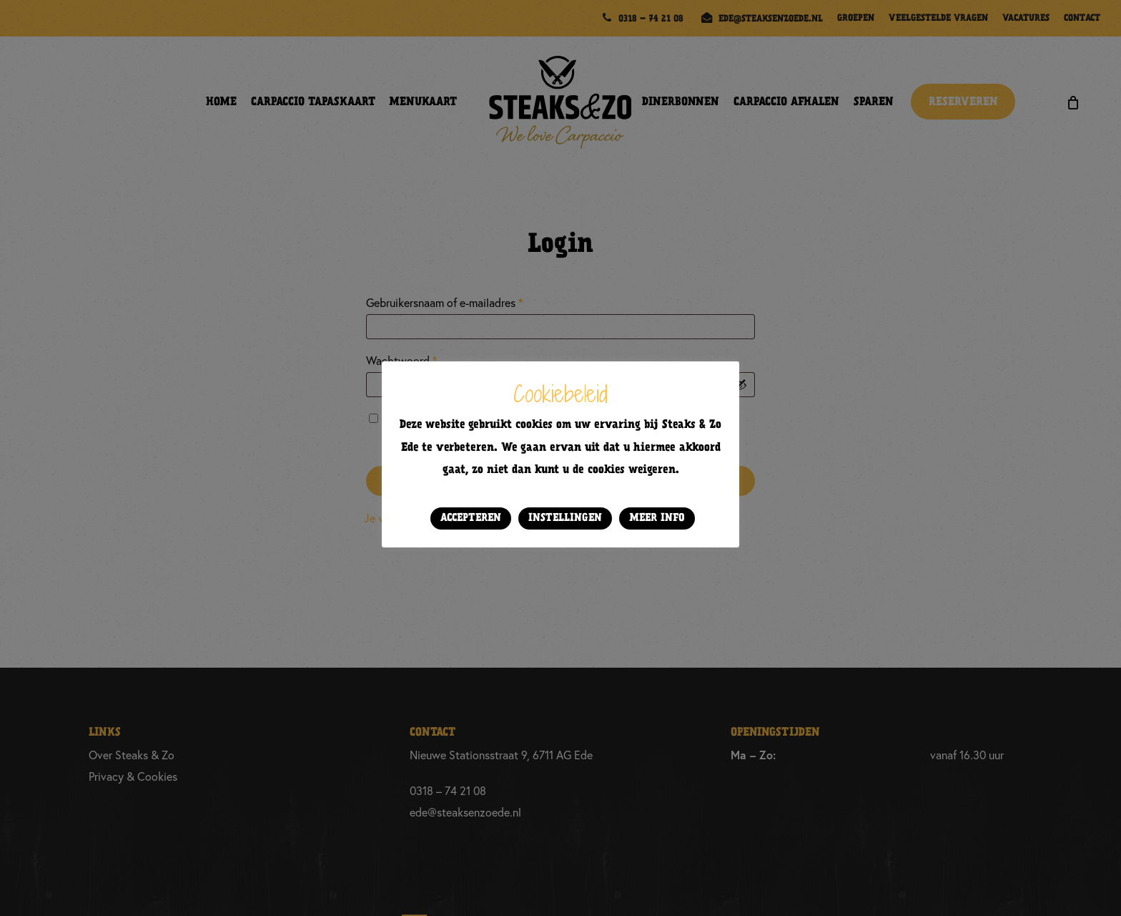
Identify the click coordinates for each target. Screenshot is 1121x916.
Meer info (657, 518)
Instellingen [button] (565, 518)
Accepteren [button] (470, 518)
